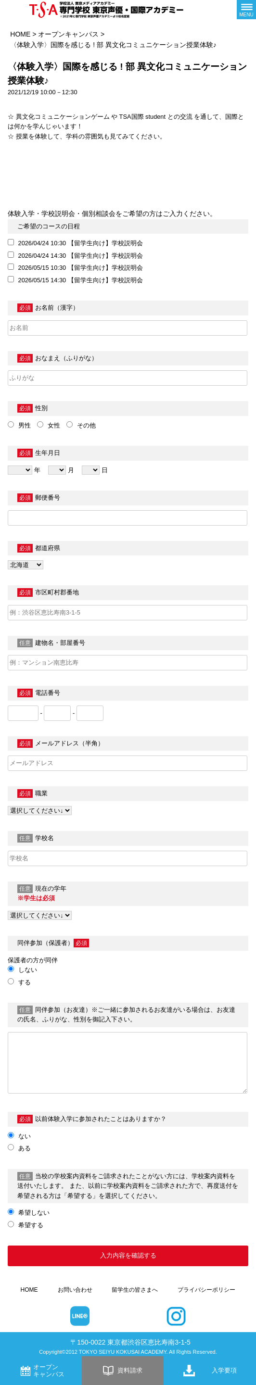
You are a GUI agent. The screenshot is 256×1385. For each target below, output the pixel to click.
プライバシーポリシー (206, 1289)
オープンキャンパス (68, 34)
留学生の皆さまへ (135, 1289)
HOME (20, 34)
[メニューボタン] (246, 9)
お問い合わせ (75, 1289)
